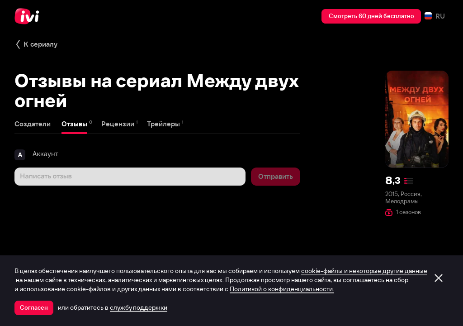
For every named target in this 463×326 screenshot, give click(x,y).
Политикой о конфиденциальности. (282, 288)
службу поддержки (138, 307)
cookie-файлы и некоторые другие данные (364, 270)
